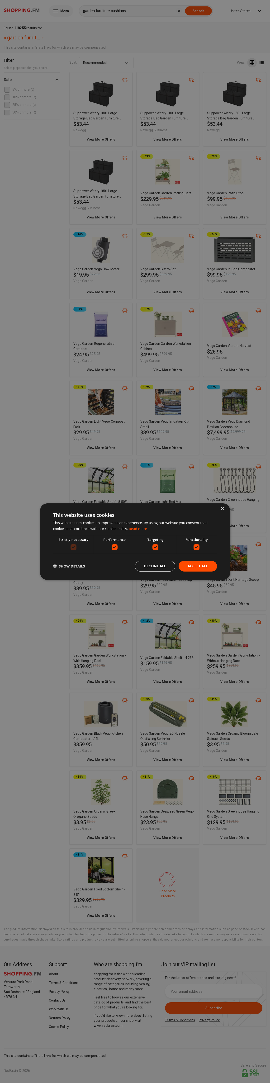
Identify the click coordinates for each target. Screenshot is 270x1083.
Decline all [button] (155, 566)
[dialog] (135, 541)
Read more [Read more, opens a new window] (138, 528)
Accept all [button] (198, 566)
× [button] (222, 509)
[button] (69, 566)
